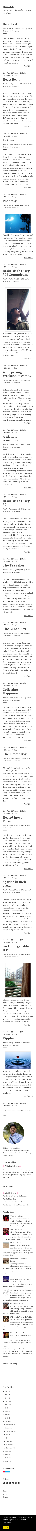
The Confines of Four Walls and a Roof (16, 1205)
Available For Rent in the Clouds (14, 1202)
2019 (6, 1408)
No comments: (16, 382)
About (5, 1494)
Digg (14, 75)
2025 (7, 1391)
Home (18, 1111)
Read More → (28, 66)
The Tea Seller (13, 565)
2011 (6, 1461)
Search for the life (16, 1277)
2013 (6, 1454)
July (7, 1434)
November (10, 1431)
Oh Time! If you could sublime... (21, 1290)
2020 (7, 1405)
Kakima (8, 140)
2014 (6, 1451)
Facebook (14, 73)
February (9, 1448)
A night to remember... (12, 438)
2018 (6, 1411)
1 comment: (15, 1045)
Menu (28, 10)
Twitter (23, 73)
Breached (10, 24)
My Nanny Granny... (17, 1304)
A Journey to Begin (16, 1216)
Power (5, 1346)
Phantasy (10, 201)
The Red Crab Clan (9, 1199)
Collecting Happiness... (12, 691)
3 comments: (15, 957)
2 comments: (15, 31)
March (8, 1445)
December (10, 1425)
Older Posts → (27, 1111)
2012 (6, 1458)
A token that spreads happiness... (21, 1333)
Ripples (8, 1038)
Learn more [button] (7, 1522)
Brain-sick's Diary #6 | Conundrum (16, 272)
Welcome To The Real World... (21, 1317)
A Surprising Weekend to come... (17, 374)
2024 (7, 1395)
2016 (6, 1418)
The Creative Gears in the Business (15, 1196)
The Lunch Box (14, 629)
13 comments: (16, 147)
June (8, 1438)
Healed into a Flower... (12, 819)
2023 (7, 1398)
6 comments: (15, 86)
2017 (6, 1414)
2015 (6, 1421)
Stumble (7, 75)
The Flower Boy (14, 754)
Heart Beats (11, 79)
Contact (5, 1497)
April (8, 1441)
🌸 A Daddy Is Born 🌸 (12, 1166)
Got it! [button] (6, 1527)
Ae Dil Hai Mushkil (16, 1229)
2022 (7, 1401)
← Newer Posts (9, 1111)
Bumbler (9, 7)
